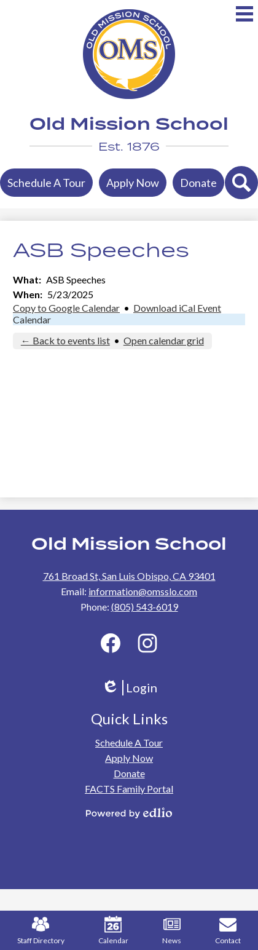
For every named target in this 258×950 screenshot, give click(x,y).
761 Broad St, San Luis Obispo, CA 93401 (129, 576)
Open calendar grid (163, 340)
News (171, 930)
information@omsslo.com (142, 591)
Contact (228, 930)
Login (129, 687)
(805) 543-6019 (144, 606)
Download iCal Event (177, 308)
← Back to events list (65, 340)
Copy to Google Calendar (66, 308)
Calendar (32, 319)
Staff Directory (40, 930)
